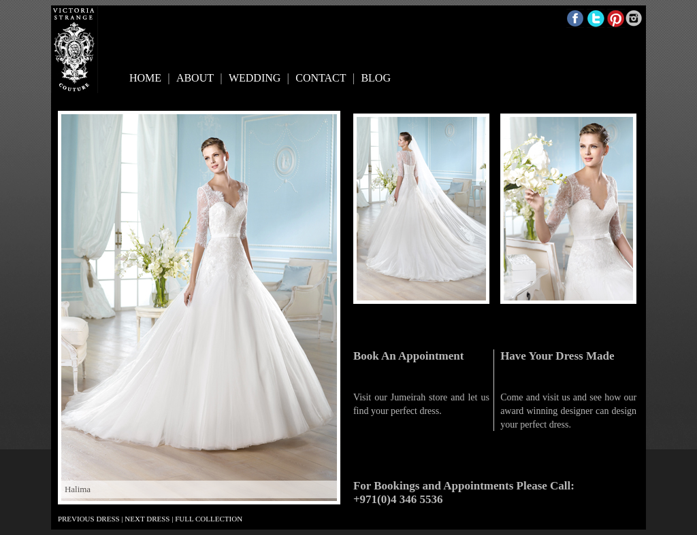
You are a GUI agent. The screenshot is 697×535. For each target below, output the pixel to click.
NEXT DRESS (147, 519)
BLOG (376, 78)
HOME (145, 78)
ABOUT (195, 78)
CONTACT (320, 78)
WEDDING (254, 78)
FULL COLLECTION (208, 519)
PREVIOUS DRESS (89, 519)
